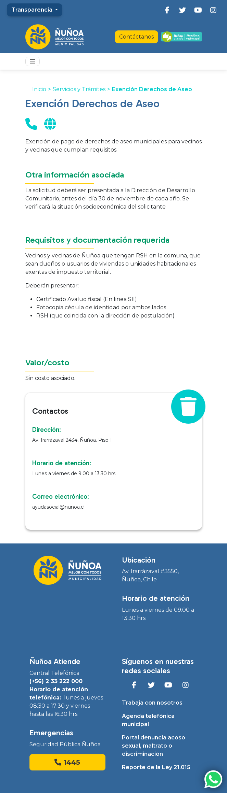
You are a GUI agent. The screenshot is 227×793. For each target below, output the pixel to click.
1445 (67, 762)
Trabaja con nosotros (152, 702)
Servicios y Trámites (79, 89)
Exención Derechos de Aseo (152, 89)
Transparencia (32, 9)
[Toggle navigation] (32, 61)
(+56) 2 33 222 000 (56, 681)
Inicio (39, 89)
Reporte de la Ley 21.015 (156, 767)
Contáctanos (136, 36)
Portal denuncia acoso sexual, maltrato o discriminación (153, 745)
